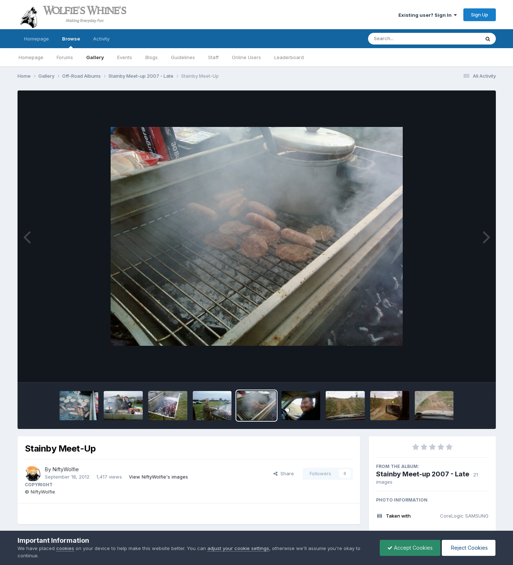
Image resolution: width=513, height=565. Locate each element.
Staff (213, 57)
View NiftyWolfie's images (158, 477)
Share (283, 473)
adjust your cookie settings (238, 548)
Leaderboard (289, 57)
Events (124, 57)
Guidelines (183, 57)
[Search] (404, 38)
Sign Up (479, 15)
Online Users (246, 57)
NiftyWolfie (66, 469)
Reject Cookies (468, 548)
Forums (65, 57)
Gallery (95, 57)
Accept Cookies (410, 548)
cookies (65, 548)
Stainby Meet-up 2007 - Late (422, 474)
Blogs (151, 57)
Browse (71, 42)
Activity (101, 39)
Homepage (36, 39)
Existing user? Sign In (427, 15)
